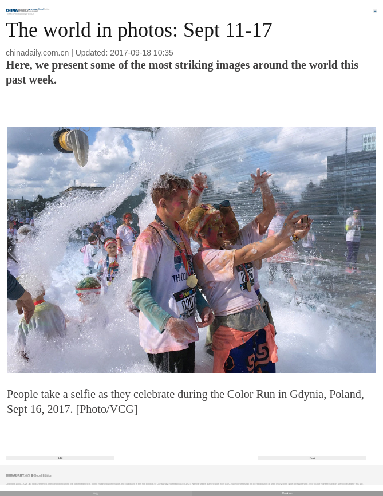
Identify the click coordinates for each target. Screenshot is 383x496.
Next (312, 457)
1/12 (60, 457)
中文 (95, 493)
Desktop (287, 493)
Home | (10, 14)
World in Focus (24, 14)
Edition (44, 9)
